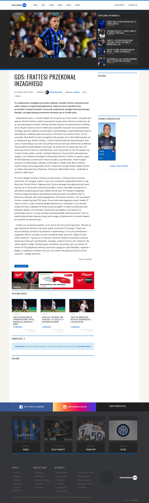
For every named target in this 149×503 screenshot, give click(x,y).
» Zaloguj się (38, 472)
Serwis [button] (77, 5)
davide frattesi (21, 266)
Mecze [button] (60, 5)
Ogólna (77, 92)
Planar (135, 500)
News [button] (35, 5)
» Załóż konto (39, 476)
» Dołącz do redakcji (41, 480)
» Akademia (81, 487)
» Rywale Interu (61, 476)
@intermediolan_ (117, 406)
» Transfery (59, 483)
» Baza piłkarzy (61, 472)
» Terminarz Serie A (84, 483)
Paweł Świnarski (53, 92)
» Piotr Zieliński (61, 491)
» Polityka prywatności (17, 489)
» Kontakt (16, 472)
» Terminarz (59, 480)
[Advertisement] (53, 381)
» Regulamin (17, 483)
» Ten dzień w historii (85, 472)
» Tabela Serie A (83, 476)
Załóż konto (119, 5)
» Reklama (16, 480)
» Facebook (38, 487)
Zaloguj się (132, 5)
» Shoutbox (38, 483)
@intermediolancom (74, 407)
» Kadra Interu (60, 487)
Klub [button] (43, 5)
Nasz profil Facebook (31, 407)
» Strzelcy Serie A (84, 480)
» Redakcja (16, 476)
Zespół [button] (51, 5)
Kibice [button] (69, 5)
